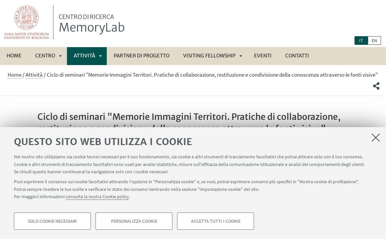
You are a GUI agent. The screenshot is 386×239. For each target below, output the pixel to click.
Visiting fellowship (209, 55)
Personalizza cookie (134, 221)
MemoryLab (92, 24)
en (374, 40)
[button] (376, 86)
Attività (84, 55)
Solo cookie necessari (52, 221)
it (361, 40)
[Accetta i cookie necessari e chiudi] (375, 137)
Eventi (263, 55)
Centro (45, 55)
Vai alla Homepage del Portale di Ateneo (26, 22)
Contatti (297, 55)
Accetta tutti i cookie (215, 221)
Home (14, 55)
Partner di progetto (141, 55)
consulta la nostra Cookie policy (97, 196)
